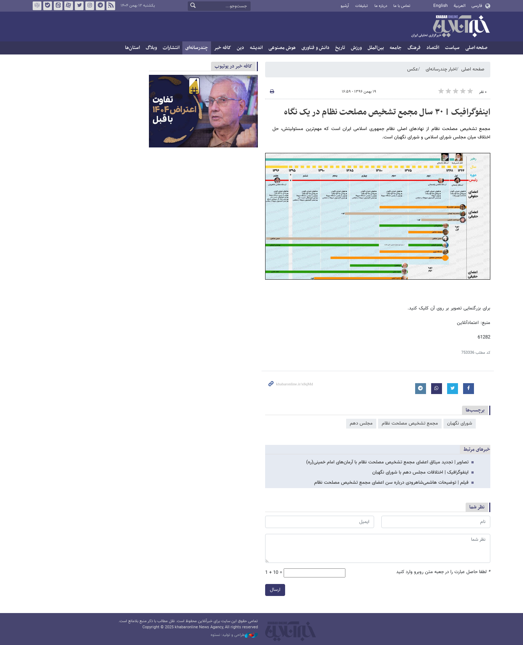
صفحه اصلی (476, 48)
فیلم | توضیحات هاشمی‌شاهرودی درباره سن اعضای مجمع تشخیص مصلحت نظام (391, 482)
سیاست (452, 48)
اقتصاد (432, 48)
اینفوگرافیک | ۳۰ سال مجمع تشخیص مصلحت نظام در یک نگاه (387, 112)
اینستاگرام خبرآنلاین (89, 5)
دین (240, 48)
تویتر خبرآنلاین (79, 5)
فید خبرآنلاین (110, 5)
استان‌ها (132, 48)
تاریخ (340, 48)
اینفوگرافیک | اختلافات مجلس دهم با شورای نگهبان (420, 472)
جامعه (396, 48)
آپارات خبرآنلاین (68, 5)
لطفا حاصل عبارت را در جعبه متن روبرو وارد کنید (443, 572)
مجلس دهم (361, 423)
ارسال (275, 590)
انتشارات (171, 48)
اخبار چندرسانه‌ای (441, 69)
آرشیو (345, 6)
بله (47, 5)
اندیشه (256, 48)
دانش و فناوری (315, 48)
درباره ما (380, 6)
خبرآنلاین (450, 26)
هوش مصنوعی (282, 48)
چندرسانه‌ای (196, 48)
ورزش (356, 48)
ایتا (58, 5)
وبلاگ (151, 48)
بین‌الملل (376, 48)
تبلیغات (361, 6)
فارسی (476, 6)
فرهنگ (414, 48)
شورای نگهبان (459, 423)
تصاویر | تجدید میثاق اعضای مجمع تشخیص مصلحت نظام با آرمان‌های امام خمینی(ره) (387, 462)
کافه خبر (222, 48)
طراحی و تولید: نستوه (234, 635)
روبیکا (37, 5)
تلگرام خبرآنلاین (100, 5)
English (440, 6)
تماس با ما (401, 6)
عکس (412, 69)
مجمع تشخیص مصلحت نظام (410, 423)
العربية (460, 6)
